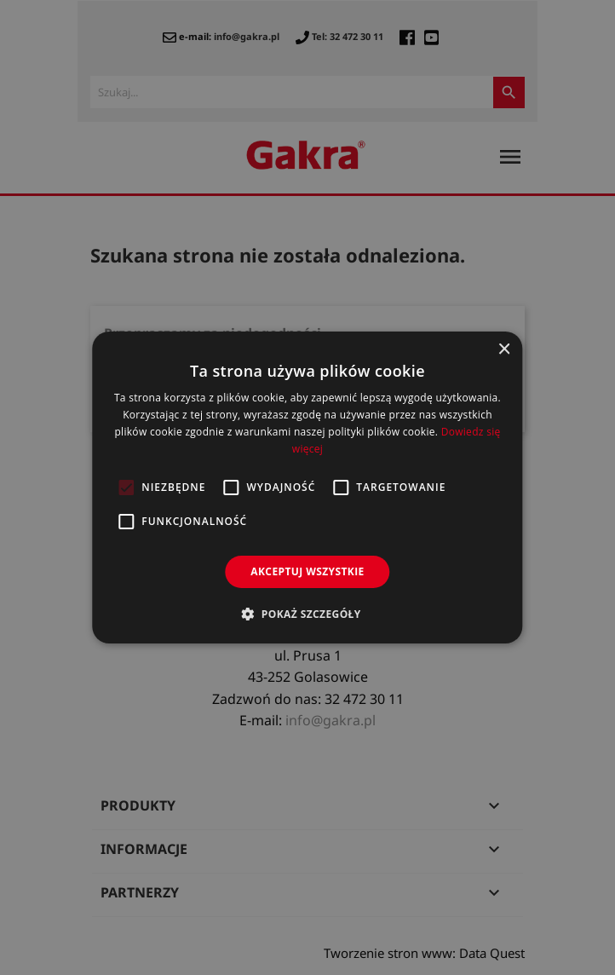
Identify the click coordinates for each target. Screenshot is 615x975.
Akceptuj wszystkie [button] (307, 571)
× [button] (503, 349)
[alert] (307, 487)
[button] (307, 613)
